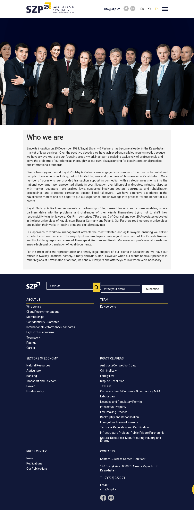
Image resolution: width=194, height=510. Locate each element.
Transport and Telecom (41, 381)
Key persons (108, 306)
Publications (34, 463)
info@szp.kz (112, 9)
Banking (31, 375)
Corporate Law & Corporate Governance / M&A (130, 391)
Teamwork (33, 337)
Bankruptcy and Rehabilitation (119, 417)
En (156, 9)
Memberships (35, 316)
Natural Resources (38, 365)
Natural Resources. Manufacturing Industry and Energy (130, 439)
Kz (149, 9)
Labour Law (107, 396)
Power (30, 386)
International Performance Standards (50, 327)
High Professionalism (40, 332)
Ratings (31, 342)
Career (30, 347)
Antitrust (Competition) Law (118, 365)
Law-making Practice (113, 412)
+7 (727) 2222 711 (115, 477)
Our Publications (37, 468)
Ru (142, 9)
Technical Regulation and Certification (124, 427)
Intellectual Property (113, 406)
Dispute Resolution (112, 381)
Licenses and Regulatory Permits (121, 401)
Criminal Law (108, 370)
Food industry (35, 391)
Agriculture (33, 370)
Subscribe (152, 289)
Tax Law (105, 386)
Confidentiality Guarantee (42, 322)
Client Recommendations (42, 311)
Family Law (107, 375)
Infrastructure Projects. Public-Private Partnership (132, 432)
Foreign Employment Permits (119, 422)
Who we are (34, 306)
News (30, 458)
